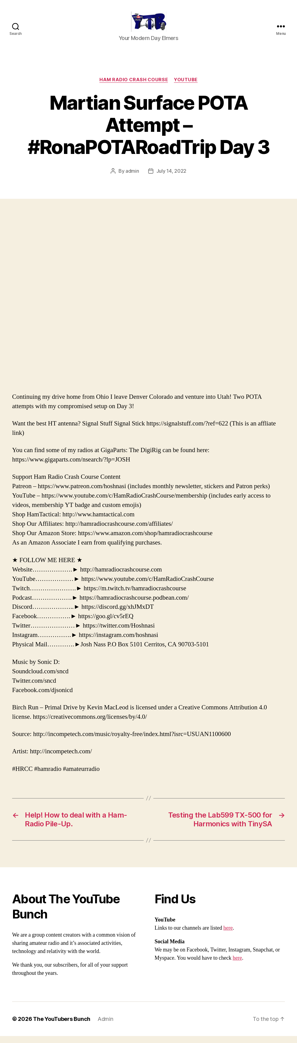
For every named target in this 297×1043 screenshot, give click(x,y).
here (228, 934)
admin (132, 178)
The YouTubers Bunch (61, 1026)
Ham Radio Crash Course (133, 86)
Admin (105, 1026)
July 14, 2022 (171, 178)
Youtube (186, 86)
